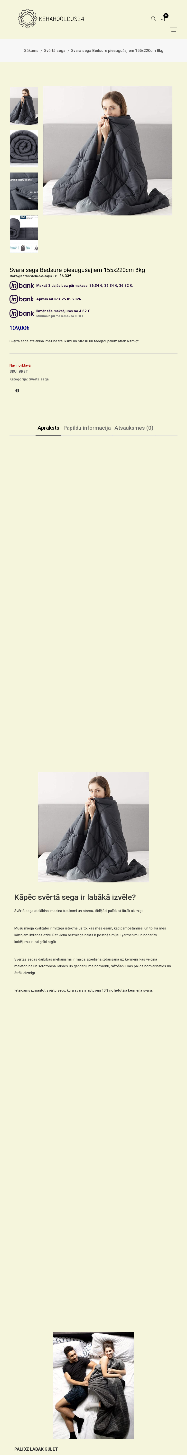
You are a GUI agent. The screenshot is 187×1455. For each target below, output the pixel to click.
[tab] (41, 429)
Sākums (31, 50)
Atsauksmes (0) (140, 428)
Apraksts (42, 428)
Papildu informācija (86, 428)
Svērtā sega (54, 50)
